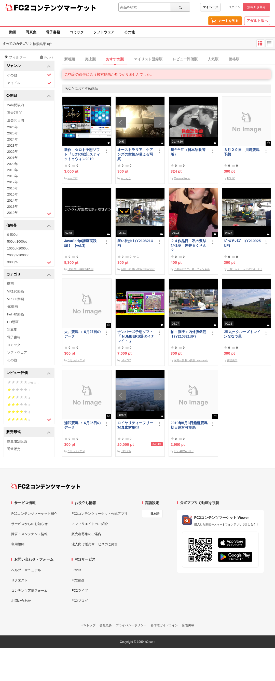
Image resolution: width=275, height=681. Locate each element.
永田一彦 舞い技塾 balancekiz (138, 269)
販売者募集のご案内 (86, 534)
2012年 (29, 213)
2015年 (12, 194)
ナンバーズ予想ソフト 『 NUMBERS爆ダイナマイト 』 (136, 336)
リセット (47, 57)
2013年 (12, 207)
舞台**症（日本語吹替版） (188, 152)
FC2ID (76, 570)
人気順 (213, 59)
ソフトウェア (104, 32)
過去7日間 (14, 113)
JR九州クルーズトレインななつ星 (242, 334)
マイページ (210, 7)
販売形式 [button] (28, 432)
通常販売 (13, 449)
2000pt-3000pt (18, 255)
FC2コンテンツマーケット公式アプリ (100, 514)
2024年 (12, 139)
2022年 (12, 152)
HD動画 (13, 322)
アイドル (29, 83)
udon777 (72, 178)
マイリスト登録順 (148, 59)
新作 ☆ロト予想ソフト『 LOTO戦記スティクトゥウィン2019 (82, 154)
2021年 (12, 158)
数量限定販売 (17, 441)
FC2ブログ (80, 601)
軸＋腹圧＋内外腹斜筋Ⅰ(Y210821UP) (188, 334)
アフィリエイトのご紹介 (90, 524)
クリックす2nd (76, 360)
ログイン (234, 7)
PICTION (126, 451)
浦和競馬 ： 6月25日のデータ (82, 425)
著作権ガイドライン (164, 625)
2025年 (12, 133)
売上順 (90, 59)
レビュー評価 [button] (28, 373)
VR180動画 (15, 291)
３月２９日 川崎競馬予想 (241, 152)
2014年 (12, 200)
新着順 (69, 59)
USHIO (231, 178)
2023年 (12, 145)
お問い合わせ (21, 601)
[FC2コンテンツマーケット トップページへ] (45, 486)
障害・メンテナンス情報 (29, 534)
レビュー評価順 (185, 59)
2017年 (12, 182)
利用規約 (17, 544)
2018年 (12, 176)
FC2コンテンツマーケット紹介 (34, 514)
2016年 (12, 188)
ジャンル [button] (28, 66)
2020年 (12, 164)
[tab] (168, 59)
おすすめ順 (115, 59)
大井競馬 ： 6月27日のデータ (82, 334)
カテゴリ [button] (28, 274)
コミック (77, 32)
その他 (129, 32)
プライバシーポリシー (131, 625)
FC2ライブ (80, 590)
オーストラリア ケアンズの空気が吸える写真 (135, 154)
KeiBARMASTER (184, 451)
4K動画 (12, 307)
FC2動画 (78, 580)
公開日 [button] (28, 95)
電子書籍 (53, 32)
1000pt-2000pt (18, 248)
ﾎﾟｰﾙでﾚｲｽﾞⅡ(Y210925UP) (242, 243)
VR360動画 (15, 299)
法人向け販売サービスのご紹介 (95, 544)
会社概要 (106, 625)
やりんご (126, 178)
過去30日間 (15, 120)
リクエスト (19, 580)
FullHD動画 (15, 314)
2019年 (12, 170)
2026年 (12, 127)
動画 (12, 32)
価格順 (234, 59)
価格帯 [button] (28, 225)
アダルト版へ (257, 21)
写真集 (31, 32)
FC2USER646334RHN (80, 269)
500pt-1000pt (17, 241)
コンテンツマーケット (63, 7)
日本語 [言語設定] (154, 514)
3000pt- (29, 262)
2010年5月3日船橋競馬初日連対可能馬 (189, 425)
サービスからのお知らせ (29, 524)
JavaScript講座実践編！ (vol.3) (80, 243)
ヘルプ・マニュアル (26, 570)
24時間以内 (15, 105)
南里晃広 (232, 360)
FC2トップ (88, 625)
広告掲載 (188, 625)
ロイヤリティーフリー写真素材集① (135, 425)
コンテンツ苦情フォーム (29, 590)
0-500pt (12, 235)
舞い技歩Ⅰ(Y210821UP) (135, 243)
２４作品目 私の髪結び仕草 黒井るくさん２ (188, 245)
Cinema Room (182, 178)
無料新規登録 (256, 7)
